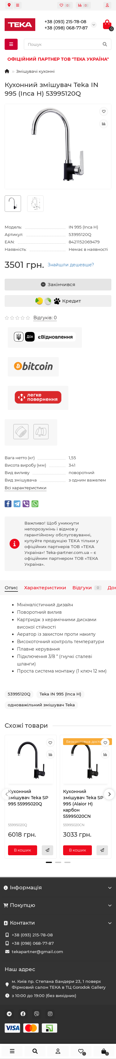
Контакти (58, 923)
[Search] (67, 44)
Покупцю (58, 905)
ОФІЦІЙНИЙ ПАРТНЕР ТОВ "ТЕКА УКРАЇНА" (58, 59)
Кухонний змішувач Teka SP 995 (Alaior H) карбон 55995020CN (83, 804)
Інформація (58, 887)
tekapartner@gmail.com (37, 951)
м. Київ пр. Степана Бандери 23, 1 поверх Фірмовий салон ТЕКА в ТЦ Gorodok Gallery (58, 984)
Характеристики (45, 588)
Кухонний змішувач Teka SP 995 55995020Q (28, 798)
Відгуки (86, 588)
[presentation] (7, 794)
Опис (11, 588)
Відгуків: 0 (45, 317)
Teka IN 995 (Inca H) (60, 693)
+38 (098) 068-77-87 (33, 943)
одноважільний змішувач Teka (41, 704)
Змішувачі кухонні (35, 71)
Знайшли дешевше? (71, 265)
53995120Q (19, 693)
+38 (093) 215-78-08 (32, 934)
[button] (49, 862)
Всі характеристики (25, 487)
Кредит (58, 301)
